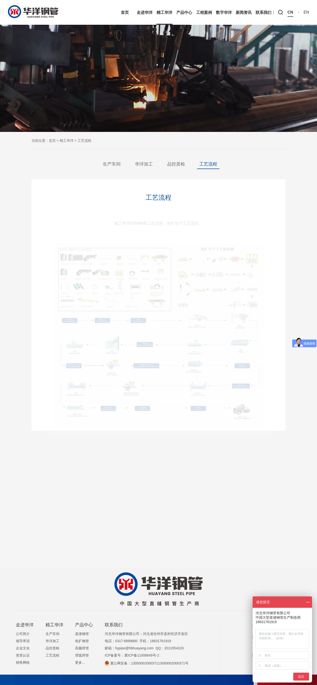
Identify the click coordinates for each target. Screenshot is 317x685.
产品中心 (84, 624)
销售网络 (23, 662)
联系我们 (114, 624)
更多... (80, 662)
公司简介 (23, 634)
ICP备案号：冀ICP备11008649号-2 (132, 655)
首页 (52, 141)
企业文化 (23, 648)
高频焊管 (82, 648)
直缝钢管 (82, 634)
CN (290, 12)
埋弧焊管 (82, 655)
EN (306, 12)
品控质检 (176, 164)
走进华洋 (25, 624)
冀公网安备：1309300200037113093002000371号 (146, 663)
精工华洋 (67, 141)
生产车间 (112, 164)
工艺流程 (208, 164)
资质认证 (23, 655)
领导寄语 (23, 641)
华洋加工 (144, 164)
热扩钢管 (82, 641)
